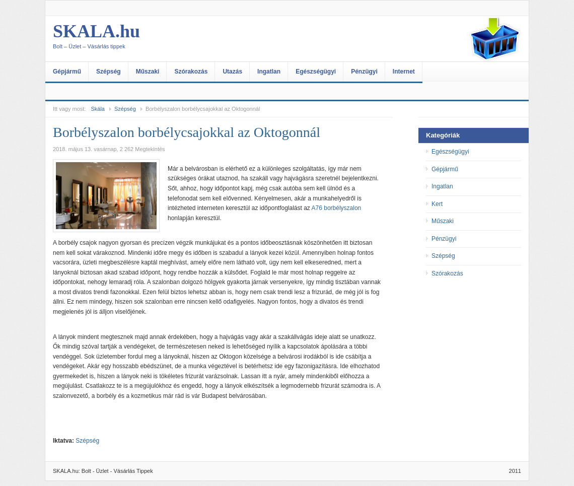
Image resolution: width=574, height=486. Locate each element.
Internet (404, 71)
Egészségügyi (316, 71)
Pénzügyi (364, 71)
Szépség (108, 71)
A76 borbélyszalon (337, 208)
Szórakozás (190, 71)
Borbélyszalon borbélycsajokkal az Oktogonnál (186, 132)
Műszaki (148, 71)
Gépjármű (67, 71)
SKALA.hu (153, 39)
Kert (437, 203)
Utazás (232, 71)
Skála (98, 109)
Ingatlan (268, 71)
